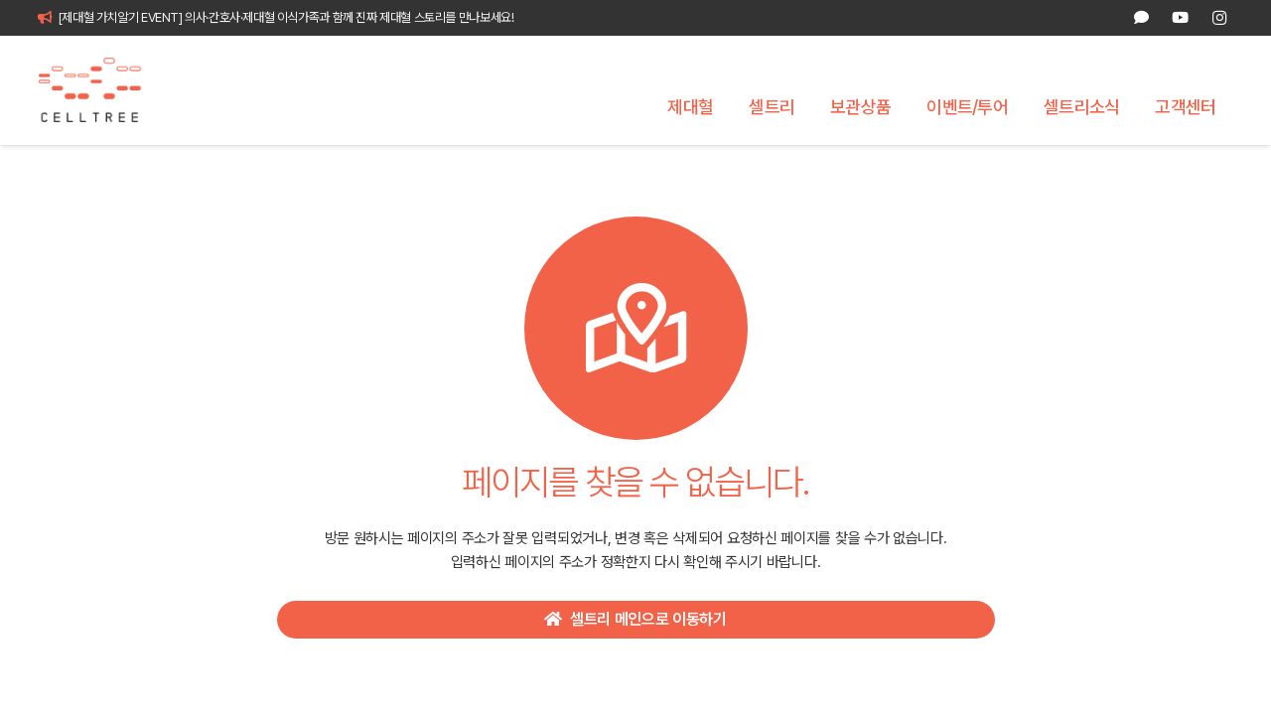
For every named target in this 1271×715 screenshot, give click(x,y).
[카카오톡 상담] (1142, 18)
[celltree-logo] (101, 90)
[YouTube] (1181, 18)
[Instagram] (1219, 18)
